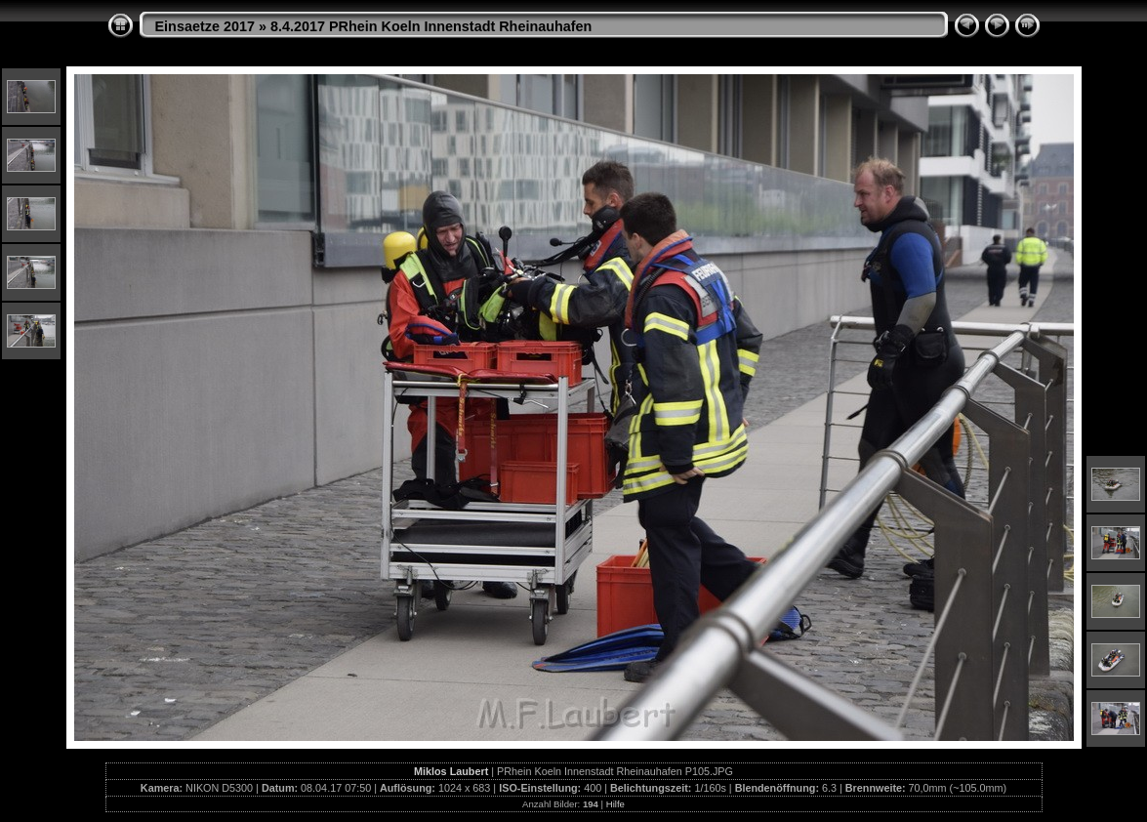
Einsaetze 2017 (205, 26)
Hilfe (615, 804)
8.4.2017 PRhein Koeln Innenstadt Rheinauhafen (431, 26)
